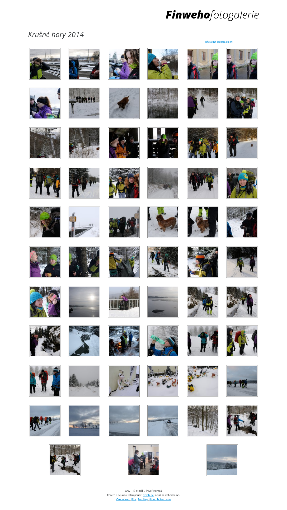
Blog (133, 499)
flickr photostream (160, 499)
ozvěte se (148, 495)
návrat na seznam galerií (219, 41)
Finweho (212, 14)
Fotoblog (143, 499)
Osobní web (123, 499)
